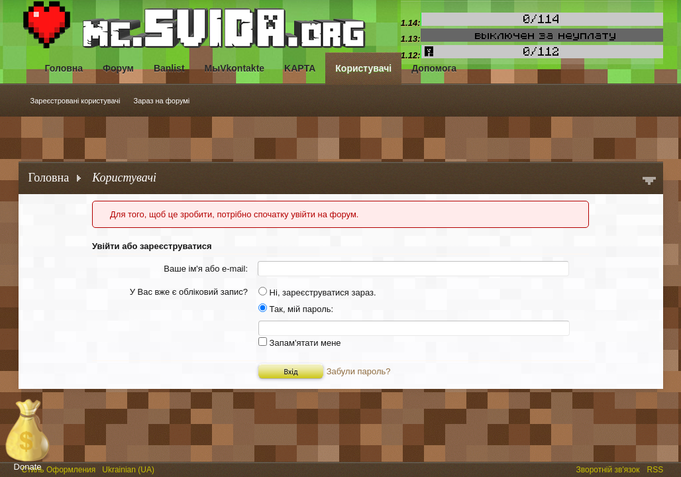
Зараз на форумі (162, 101)
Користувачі (363, 68)
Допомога (433, 68)
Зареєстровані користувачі (75, 101)
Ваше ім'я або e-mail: (206, 269)
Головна (64, 68)
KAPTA (299, 68)
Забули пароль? (359, 371)
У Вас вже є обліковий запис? (189, 292)
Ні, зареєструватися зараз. (317, 292)
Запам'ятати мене (299, 343)
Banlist (169, 68)
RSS (656, 468)
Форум (118, 68)
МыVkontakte (235, 68)
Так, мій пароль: (295, 309)
